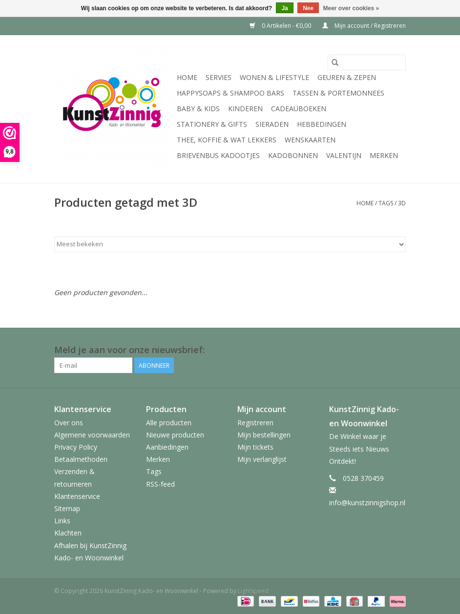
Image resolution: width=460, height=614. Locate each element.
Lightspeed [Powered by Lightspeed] (253, 591)
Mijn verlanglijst (262, 459)
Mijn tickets (255, 447)
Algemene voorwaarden (92, 434)
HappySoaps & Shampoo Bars (230, 93)
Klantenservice (77, 496)
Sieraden (272, 124)
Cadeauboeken (298, 108)
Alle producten (168, 422)
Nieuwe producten (175, 434)
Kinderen (245, 108)
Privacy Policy (75, 447)
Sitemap (67, 508)
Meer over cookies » (351, 8)
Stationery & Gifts (212, 124)
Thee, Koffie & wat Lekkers (226, 139)
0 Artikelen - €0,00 (281, 25)
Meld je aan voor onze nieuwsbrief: (129, 350)
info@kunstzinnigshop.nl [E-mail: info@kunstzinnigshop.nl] (367, 502)
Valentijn (343, 155)
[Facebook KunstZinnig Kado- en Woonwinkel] (398, 350)
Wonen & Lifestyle (274, 77)
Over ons (68, 422)
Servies (218, 77)
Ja (284, 8)
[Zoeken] (367, 62)
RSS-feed (160, 484)
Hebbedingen (321, 124)
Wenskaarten (310, 139)
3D (402, 203)
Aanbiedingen (167, 447)
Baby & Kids (198, 108)
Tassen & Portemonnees (338, 93)
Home (187, 77)
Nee (308, 8)
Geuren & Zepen (346, 77)
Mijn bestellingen (264, 434)
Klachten (68, 532)
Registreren (255, 422)
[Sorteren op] (230, 244)
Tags (385, 203)
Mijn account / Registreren (364, 25)
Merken (384, 155)
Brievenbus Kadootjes (218, 155)
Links (62, 520)
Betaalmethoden (80, 459)
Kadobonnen (293, 155)
